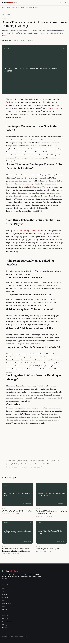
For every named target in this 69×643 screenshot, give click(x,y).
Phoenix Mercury (25, 464)
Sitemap (4, 625)
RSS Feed (5, 619)
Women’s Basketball (35, 467)
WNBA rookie (23, 467)
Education (5, 609)
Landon (10, 571)
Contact (4, 628)
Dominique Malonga (43, 461)
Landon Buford (7, 40)
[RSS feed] (65, 2)
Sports (8, 7)
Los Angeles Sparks (13, 464)
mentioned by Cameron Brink (29, 231)
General (14, 7)
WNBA (9, 102)
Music (3, 7)
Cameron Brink (52, 108)
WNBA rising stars (12, 467)
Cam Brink (32, 461)
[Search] (61, 2)
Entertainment (33, 7)
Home (3, 14)
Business (21, 7)
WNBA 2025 (46, 464)
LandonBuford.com (34, 187)
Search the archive (7, 622)
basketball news (22, 461)
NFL (3, 606)
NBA (26, 7)
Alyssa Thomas (11, 461)
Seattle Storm (36, 464)
